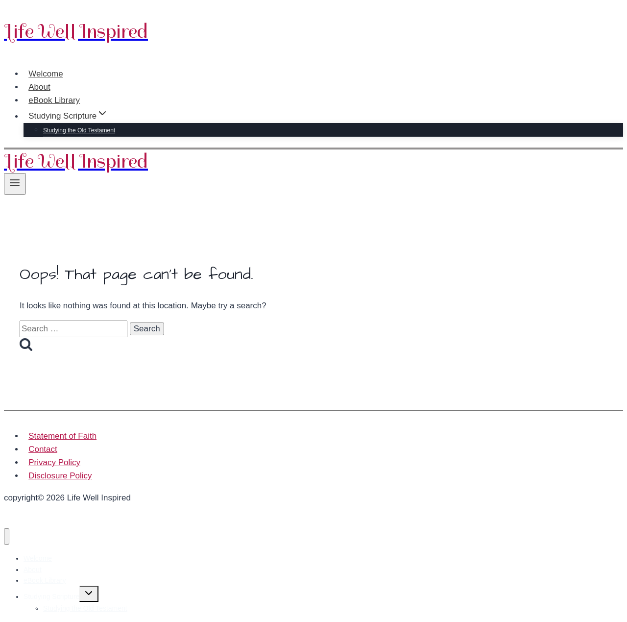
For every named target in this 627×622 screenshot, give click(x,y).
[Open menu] (15, 184)
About (39, 87)
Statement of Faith (62, 436)
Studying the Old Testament (79, 130)
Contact (42, 449)
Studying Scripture (51, 596)
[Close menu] (6, 536)
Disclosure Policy (60, 475)
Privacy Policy (54, 462)
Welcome (45, 73)
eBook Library (54, 100)
